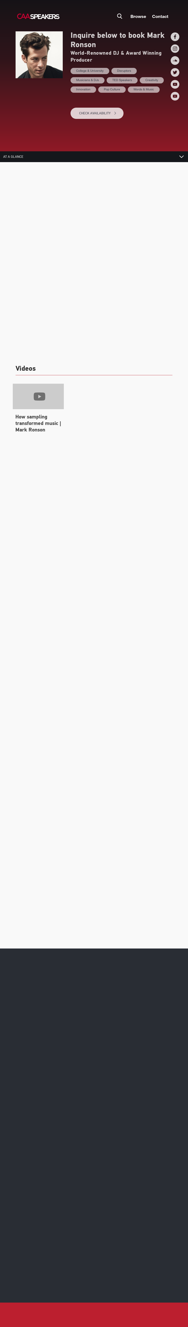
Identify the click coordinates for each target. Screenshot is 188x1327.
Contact (160, 16)
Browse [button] (138, 16)
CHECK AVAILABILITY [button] (98, 113)
